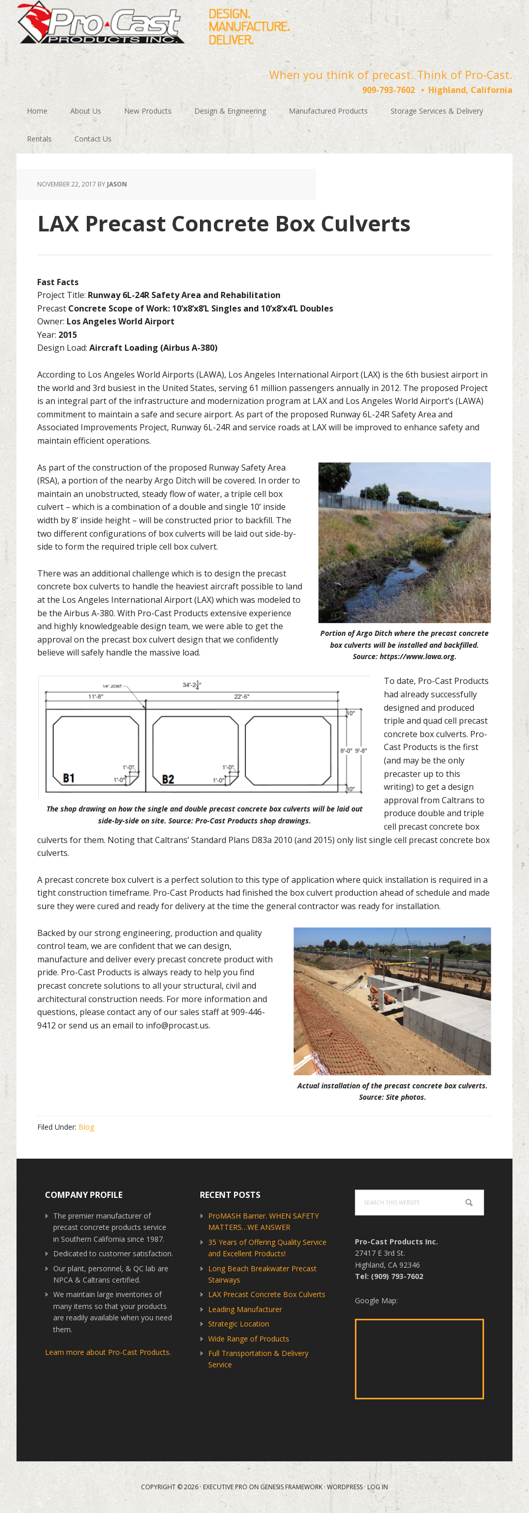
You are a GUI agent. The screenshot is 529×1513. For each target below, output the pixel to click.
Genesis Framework (291, 1487)
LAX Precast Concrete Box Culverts (266, 1294)
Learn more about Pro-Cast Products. (108, 1352)
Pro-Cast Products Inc (153, 26)
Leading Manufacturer (245, 1309)
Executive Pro (225, 1487)
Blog (86, 1127)
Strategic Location (238, 1324)
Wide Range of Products (248, 1339)
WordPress (345, 1487)
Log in (377, 1487)
